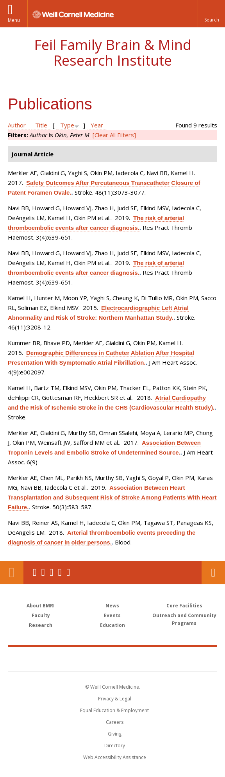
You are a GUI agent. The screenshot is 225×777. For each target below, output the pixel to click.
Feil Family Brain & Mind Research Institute (112, 52)
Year (97, 125)
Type (67, 125)
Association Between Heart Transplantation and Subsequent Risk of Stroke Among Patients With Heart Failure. (112, 497)
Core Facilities (184, 605)
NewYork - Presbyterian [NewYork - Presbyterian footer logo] (166, 658)
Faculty (41, 615)
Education (112, 625)
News (112, 605)
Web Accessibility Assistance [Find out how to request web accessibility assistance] (114, 757)
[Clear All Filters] (114, 135)
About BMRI (41, 605)
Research (40, 625)
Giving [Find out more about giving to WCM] (114, 733)
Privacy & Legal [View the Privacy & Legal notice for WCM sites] (114, 698)
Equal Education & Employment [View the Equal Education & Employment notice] (114, 710)
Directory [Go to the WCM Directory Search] (114, 745)
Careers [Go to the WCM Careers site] (114, 722)
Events (112, 615)
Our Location (11, 572)
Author (17, 125)
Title (41, 125)
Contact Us (213, 572)
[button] (211, 13)
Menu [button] (14, 20)
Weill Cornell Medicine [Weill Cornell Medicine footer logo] (67, 658)
